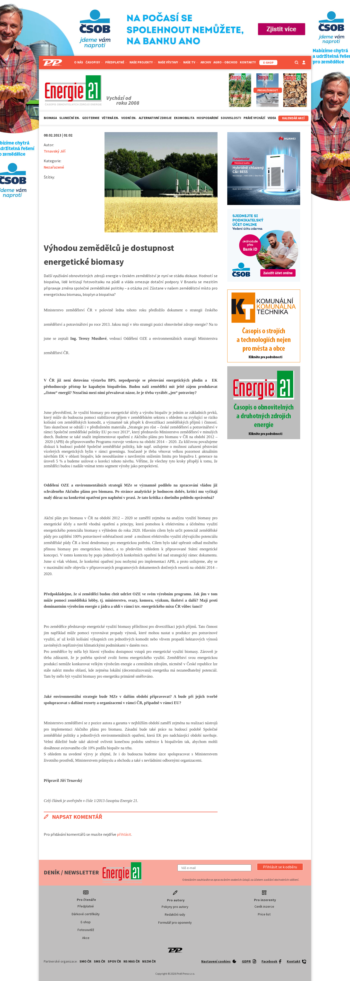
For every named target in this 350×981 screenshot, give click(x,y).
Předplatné (116, 62)
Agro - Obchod (225, 62)
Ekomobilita (184, 118)
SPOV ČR (114, 961)
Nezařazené (54, 167)
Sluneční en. (69, 118)
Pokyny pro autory (175, 906)
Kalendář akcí (293, 118)
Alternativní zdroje (155, 118)
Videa (272, 118)
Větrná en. (110, 118)
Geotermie (90, 118)
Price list (264, 914)
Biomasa (50, 118)
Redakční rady (175, 914)
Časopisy (94, 62)
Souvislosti (231, 118)
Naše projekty (143, 62)
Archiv (206, 62)
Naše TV (190, 62)
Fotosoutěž (86, 930)
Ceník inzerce (264, 906)
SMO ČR (85, 961)
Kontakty (248, 62)
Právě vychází (254, 118)
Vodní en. (128, 118)
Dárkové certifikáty (86, 914)
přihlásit (124, 834)
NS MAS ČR (131, 961)
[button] (280, 866)
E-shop (86, 922)
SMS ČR (99, 961)
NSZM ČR (149, 961)
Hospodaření (207, 118)
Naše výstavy (169, 62)
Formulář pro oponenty (175, 922)
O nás (78, 62)
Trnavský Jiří (54, 151)
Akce (85, 938)
